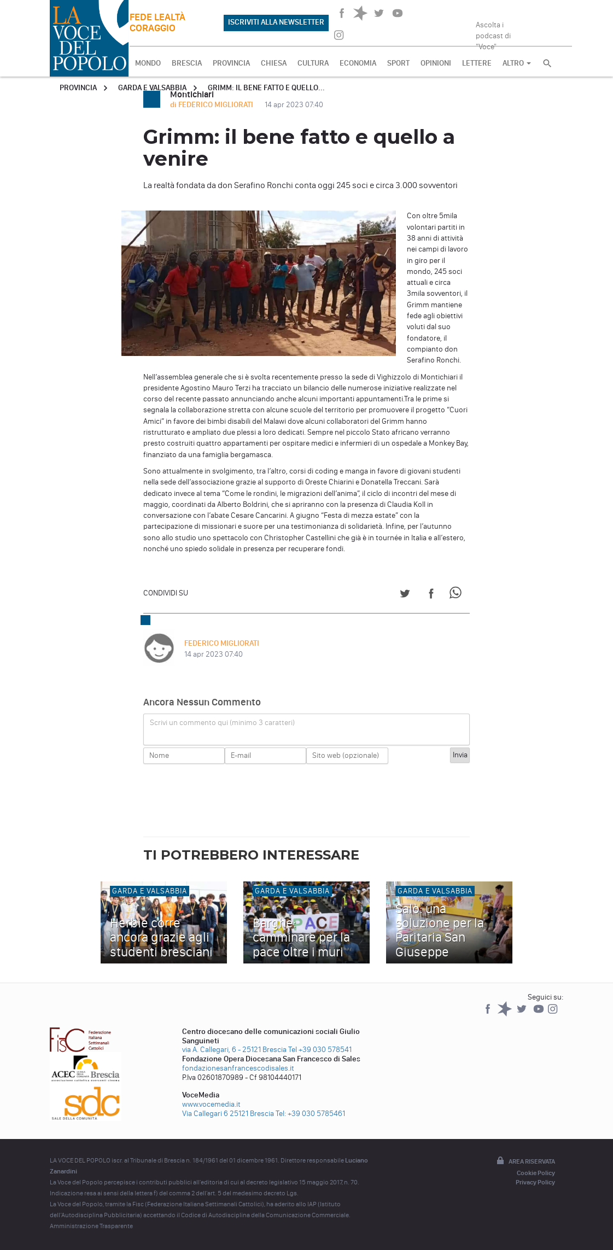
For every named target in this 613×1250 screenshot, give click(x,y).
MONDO (148, 63)
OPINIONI (436, 63)
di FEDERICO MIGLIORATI (212, 104)
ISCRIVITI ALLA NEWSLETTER (276, 22)
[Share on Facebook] (431, 595)
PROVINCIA (231, 63)
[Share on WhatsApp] (457, 595)
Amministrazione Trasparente (91, 1226)
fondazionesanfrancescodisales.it (238, 1068)
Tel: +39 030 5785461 (310, 1113)
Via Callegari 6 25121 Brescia (228, 1113)
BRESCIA (187, 63)
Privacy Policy (535, 1182)
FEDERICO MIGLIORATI (221, 643)
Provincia (78, 87)
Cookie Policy (536, 1173)
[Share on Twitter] (405, 595)
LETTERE (477, 63)
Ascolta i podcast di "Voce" (493, 32)
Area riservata (525, 1161)
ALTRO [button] (517, 63)
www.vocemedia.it (211, 1104)
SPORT (398, 63)
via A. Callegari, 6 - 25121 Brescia (234, 1049)
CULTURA (313, 63)
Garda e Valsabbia (152, 87)
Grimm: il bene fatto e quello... (266, 87)
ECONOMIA (358, 63)
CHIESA (274, 63)
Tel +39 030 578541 (320, 1049)
